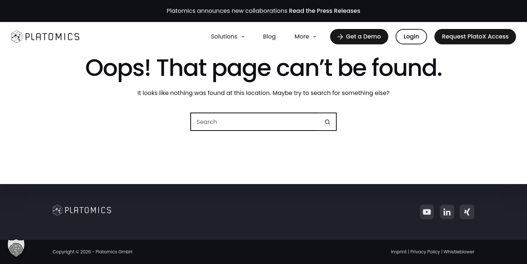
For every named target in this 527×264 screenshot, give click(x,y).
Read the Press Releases (324, 11)
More (307, 36)
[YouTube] (426, 212)
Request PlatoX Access (475, 36)
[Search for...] (254, 122)
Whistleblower (459, 252)
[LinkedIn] (447, 212)
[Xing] (467, 212)
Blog (269, 36)
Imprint (399, 252)
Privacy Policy (425, 252)
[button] (16, 248)
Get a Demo (359, 36)
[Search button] (327, 122)
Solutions (229, 36)
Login (411, 36)
